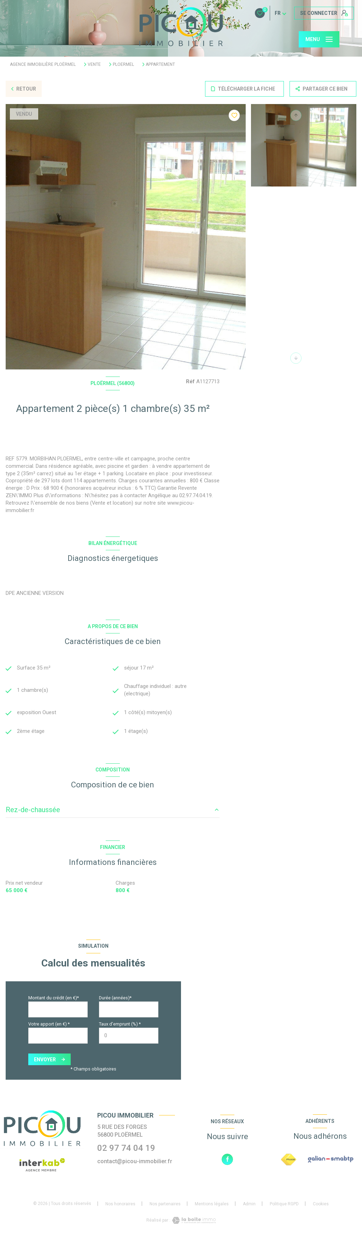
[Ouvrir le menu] (319, 39)
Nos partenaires (165, 1204)
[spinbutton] (128, 1037)
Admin (249, 1204)
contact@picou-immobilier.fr (134, 1162)
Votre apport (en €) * (49, 1025)
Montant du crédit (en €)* (53, 998)
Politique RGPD (284, 1204)
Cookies (321, 1205)
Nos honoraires (120, 1204)
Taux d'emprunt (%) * (120, 1025)
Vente (94, 64)
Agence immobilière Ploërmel (43, 64)
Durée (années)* (115, 998)
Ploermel (123, 64)
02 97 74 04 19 (126, 1149)
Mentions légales (212, 1204)
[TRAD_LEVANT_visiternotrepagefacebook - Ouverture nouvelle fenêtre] (227, 1160)
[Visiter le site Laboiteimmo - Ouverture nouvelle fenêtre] (193, 1221)
